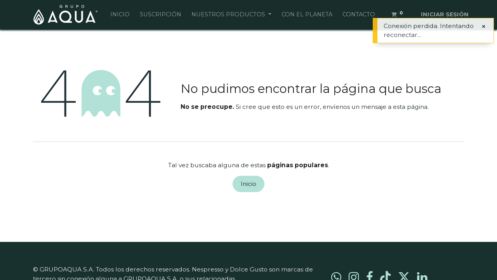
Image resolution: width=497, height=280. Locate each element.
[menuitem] (120, 14)
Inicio (248, 183)
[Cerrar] (484, 26)
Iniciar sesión (445, 14)
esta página (410, 106)
